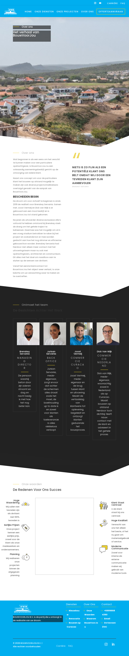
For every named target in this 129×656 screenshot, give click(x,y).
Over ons (87, 11)
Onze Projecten (67, 11)
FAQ (123, 4)
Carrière (112, 4)
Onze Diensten (44, 11)
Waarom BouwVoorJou (91, 622)
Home (28, 11)
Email (107, 618)
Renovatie (74, 618)
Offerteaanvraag (111, 11)
